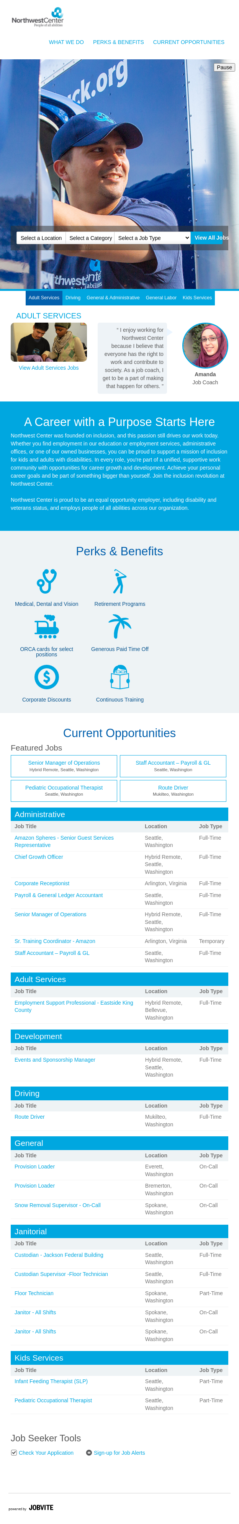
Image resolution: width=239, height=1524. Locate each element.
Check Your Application (42, 1452)
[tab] (44, 298)
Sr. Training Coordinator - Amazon (55, 941)
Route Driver (173, 788)
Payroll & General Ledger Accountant (59, 895)
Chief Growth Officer (39, 857)
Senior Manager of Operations (64, 763)
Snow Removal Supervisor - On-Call (58, 1205)
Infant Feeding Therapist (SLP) (51, 1381)
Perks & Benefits (118, 42)
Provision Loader (35, 1166)
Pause (223, 67)
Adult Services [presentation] (44, 297)
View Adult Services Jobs (49, 368)
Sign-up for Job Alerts (115, 1452)
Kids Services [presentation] (197, 297)
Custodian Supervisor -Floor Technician (61, 1274)
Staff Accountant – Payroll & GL (173, 763)
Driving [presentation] (72, 297)
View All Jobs (208, 238)
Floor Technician (34, 1293)
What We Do (66, 42)
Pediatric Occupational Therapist (64, 788)
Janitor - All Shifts (35, 1312)
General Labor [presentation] (161, 297)
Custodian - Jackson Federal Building (59, 1255)
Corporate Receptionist (42, 883)
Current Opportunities (188, 42)
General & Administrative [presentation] (113, 297)
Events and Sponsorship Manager (55, 1060)
